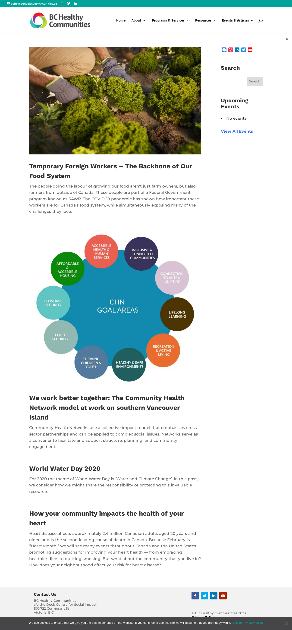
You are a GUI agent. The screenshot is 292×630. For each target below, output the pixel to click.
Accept (238, 622)
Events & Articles (235, 20)
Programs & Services (168, 20)
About (136, 20)
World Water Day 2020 (64, 468)
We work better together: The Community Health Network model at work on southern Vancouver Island (107, 407)
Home (121, 20)
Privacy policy (254, 622)
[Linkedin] (75, 3)
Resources (203, 20)
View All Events (237, 131)
